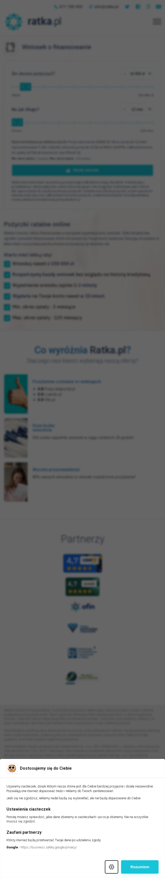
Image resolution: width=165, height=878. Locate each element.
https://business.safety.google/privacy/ (49, 847)
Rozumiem (139, 867)
